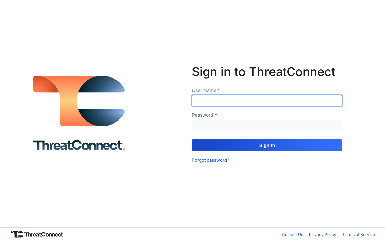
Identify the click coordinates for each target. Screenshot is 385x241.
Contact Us (292, 234)
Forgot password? (210, 160)
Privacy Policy (322, 234)
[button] (267, 145)
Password (202, 115)
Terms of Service (358, 234)
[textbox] (267, 100)
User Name (204, 90)
